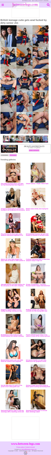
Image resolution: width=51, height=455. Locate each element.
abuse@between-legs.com (29, 449)
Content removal (30, 447)
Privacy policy (20, 447)
